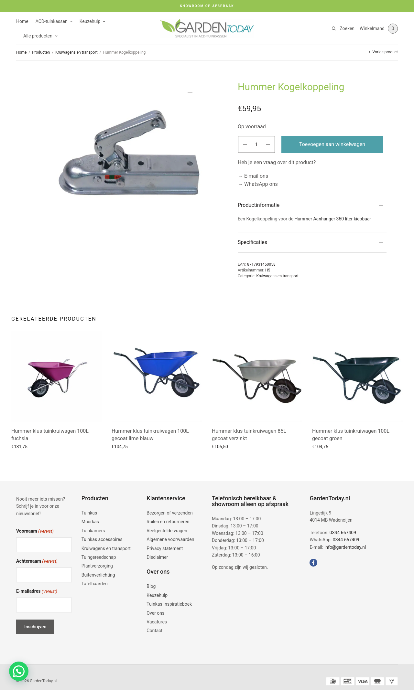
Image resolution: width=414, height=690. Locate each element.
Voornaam (35, 531)
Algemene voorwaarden (170, 539)
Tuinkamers (93, 530)
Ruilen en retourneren (168, 522)
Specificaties (252, 242)
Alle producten (37, 35)
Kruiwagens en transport (76, 52)
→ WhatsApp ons (258, 184)
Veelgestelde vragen (167, 530)
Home (22, 21)
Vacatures (157, 621)
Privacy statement (165, 548)
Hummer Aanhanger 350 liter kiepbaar (333, 218)
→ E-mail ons (253, 176)
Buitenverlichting (98, 575)
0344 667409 (343, 532)
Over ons (155, 613)
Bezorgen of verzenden (169, 512)
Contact (154, 630)
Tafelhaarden (95, 584)
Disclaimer (157, 557)
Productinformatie (258, 205)
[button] (18, 671)
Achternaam (37, 561)
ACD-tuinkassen (52, 21)
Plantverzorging (97, 566)
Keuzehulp (90, 21)
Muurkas (90, 522)
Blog (151, 586)
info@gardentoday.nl (345, 547)
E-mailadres (36, 591)
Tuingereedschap (99, 557)
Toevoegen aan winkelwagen (332, 144)
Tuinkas (89, 512)
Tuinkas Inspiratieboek (169, 604)
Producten (41, 52)
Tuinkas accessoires (102, 539)
